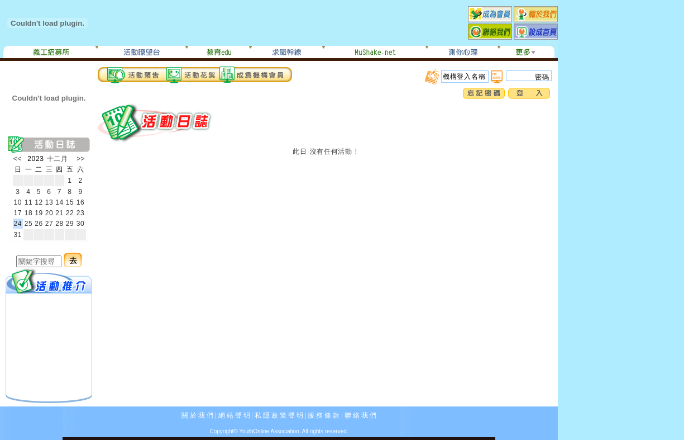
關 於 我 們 (197, 415)
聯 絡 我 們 (360, 415)
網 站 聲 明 (234, 415)
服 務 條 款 (323, 415)
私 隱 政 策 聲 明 (279, 415)
